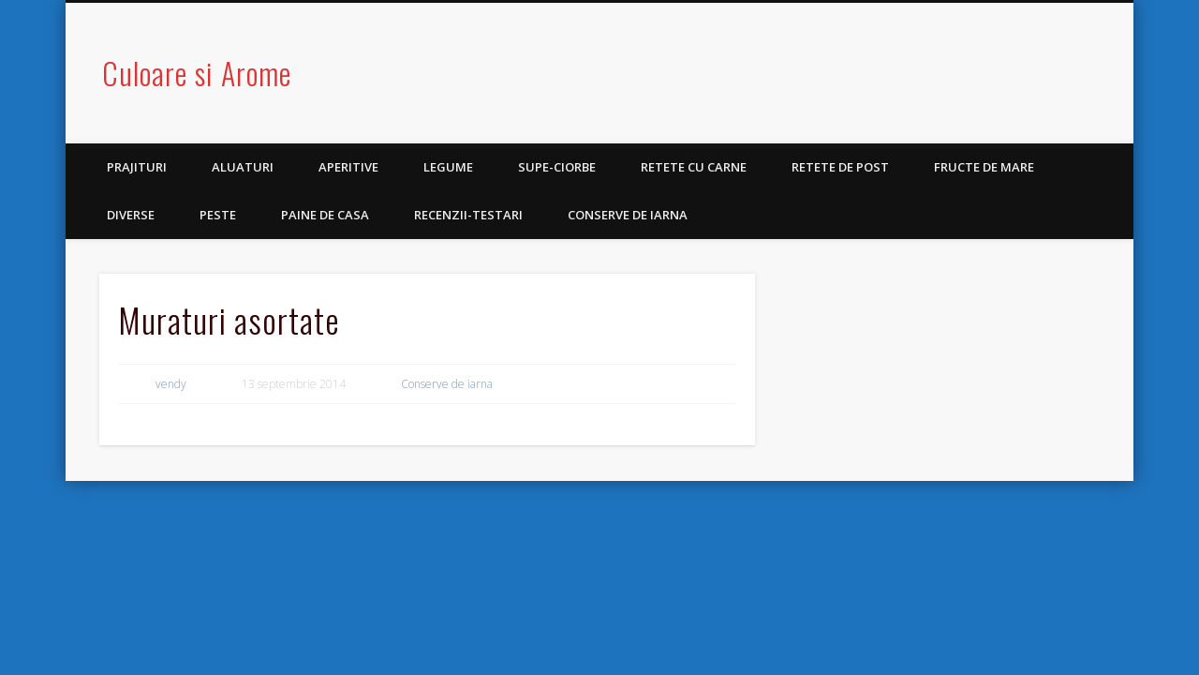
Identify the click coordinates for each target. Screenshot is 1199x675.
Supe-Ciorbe (557, 166)
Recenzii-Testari (468, 214)
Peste (218, 214)
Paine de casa (325, 214)
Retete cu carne (694, 166)
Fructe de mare (984, 166)
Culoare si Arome (196, 73)
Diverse (131, 214)
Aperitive (348, 166)
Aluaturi (243, 166)
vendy (170, 384)
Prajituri (137, 166)
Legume (448, 166)
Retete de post (840, 166)
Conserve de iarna (628, 214)
